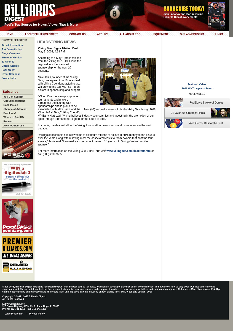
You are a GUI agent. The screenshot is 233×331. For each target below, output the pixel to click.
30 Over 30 (8, 61)
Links (219, 34)
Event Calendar (11, 74)
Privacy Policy (37, 313)
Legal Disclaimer (14, 313)
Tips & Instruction (12, 45)
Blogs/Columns (11, 53)
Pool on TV (8, 69)
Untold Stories (10, 65)
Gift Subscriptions (14, 100)
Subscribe (10, 91)
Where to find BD (13, 117)
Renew (7, 121)
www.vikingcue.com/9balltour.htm (129, 151)
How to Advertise (13, 125)
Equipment (160, 34)
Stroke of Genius (12, 57)
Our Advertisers (192, 34)
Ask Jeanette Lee (12, 49)
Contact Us (77, 34)
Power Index (9, 78)
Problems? (9, 113)
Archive (102, 34)
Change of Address (14, 109)
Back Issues (10, 105)
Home (9, 34)
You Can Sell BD (13, 96)
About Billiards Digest (41, 34)
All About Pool (131, 34)
